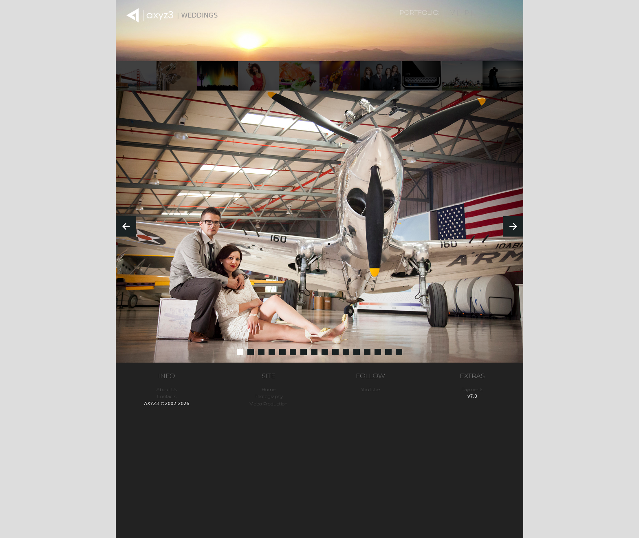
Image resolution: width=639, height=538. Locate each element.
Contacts (166, 396)
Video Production (268, 404)
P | (469, 12)
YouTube (370, 389)
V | (454, 12)
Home (268, 389)
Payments (472, 389)
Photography (268, 396)
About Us (166, 389)
